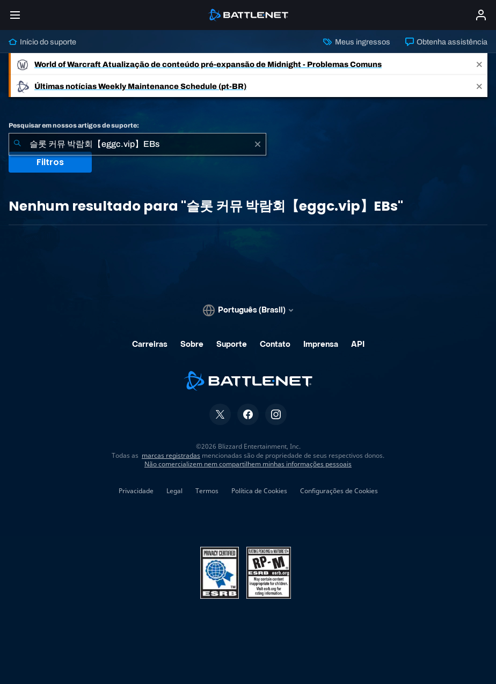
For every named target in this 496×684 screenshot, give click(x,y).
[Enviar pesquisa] (17, 144)
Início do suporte (42, 42)
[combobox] (137, 144)
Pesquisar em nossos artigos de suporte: (74, 125)
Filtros (50, 162)
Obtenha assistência (446, 42)
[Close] (479, 64)
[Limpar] (257, 144)
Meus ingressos (356, 42)
